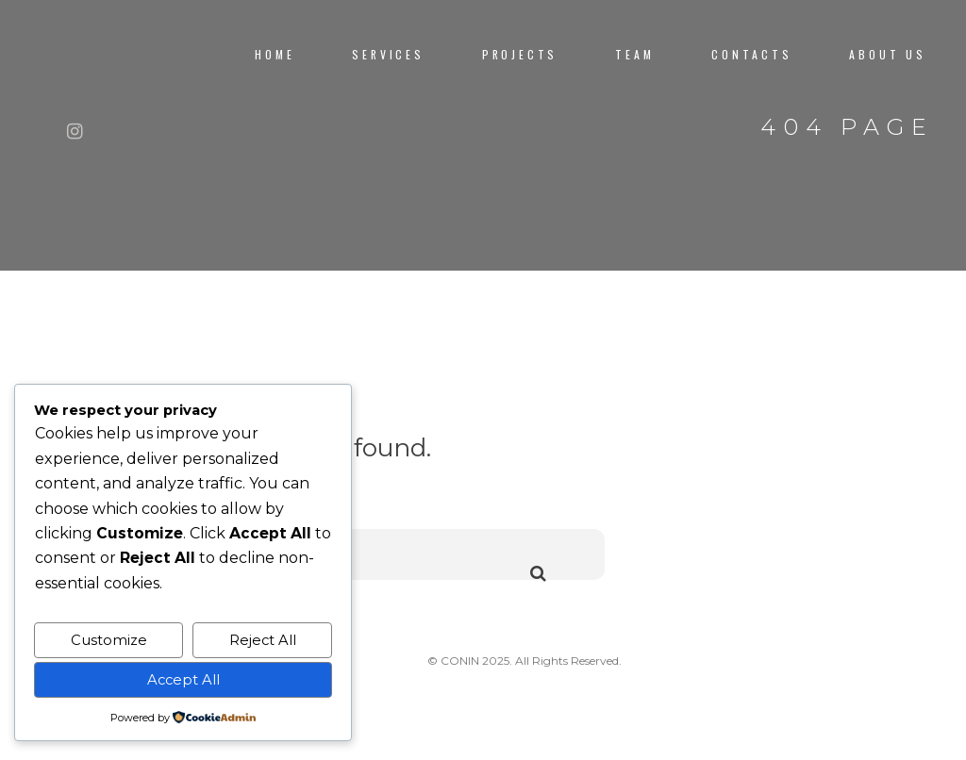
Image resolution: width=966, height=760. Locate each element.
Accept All (183, 679)
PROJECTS (520, 54)
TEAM (634, 54)
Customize (109, 640)
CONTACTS (751, 54)
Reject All (262, 640)
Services (388, 54)
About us (887, 54)
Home (274, 54)
